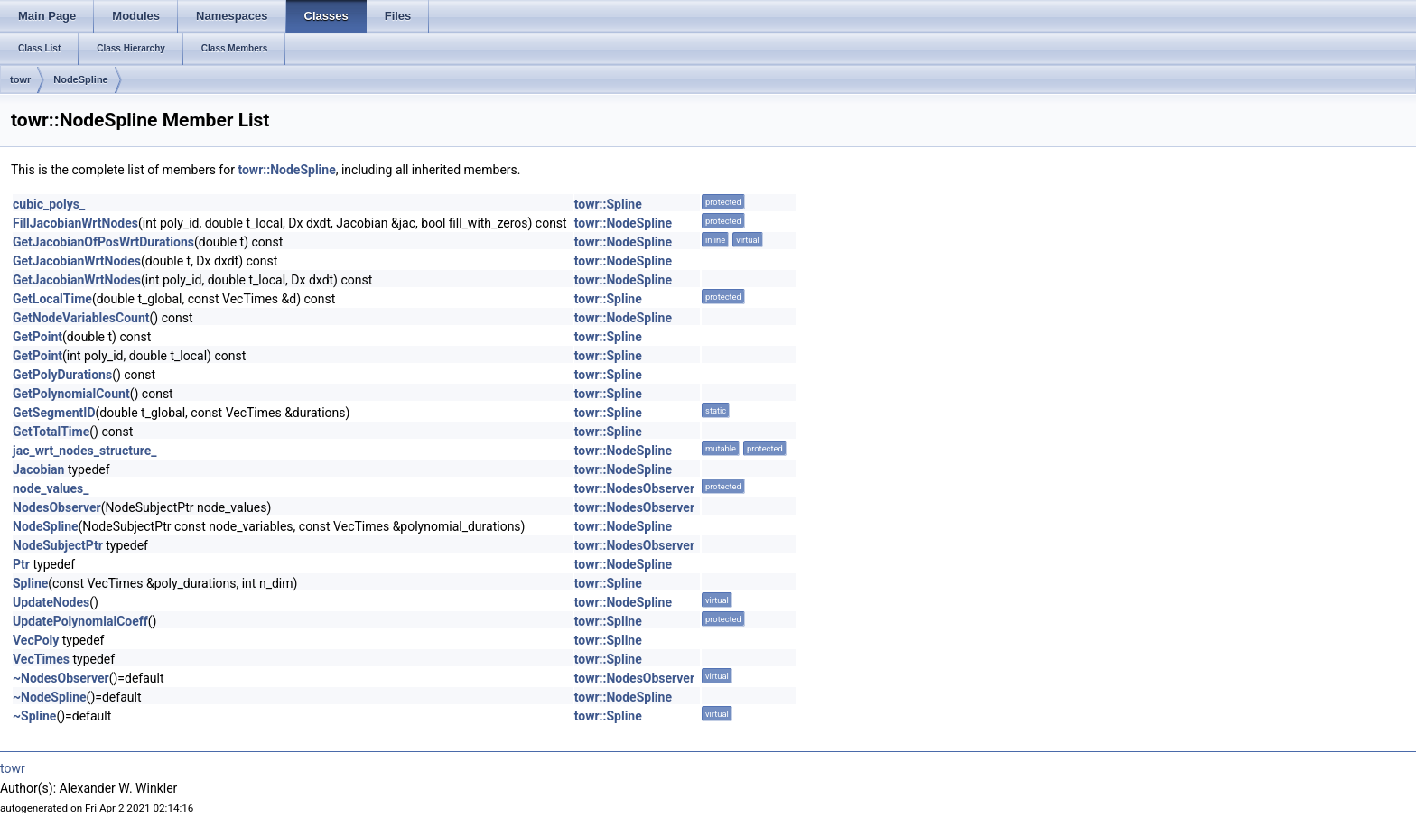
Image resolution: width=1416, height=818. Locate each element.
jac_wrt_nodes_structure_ (85, 450)
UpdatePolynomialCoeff (80, 621)
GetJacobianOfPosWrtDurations (103, 242)
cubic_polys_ (49, 204)
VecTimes (41, 659)
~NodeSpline (50, 697)
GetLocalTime (52, 299)
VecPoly (36, 640)
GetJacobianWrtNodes (77, 261)
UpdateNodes (51, 602)
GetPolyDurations (62, 374)
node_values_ (50, 488)
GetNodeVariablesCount (81, 318)
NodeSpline (80, 79)
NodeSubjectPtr (58, 545)
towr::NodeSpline (286, 170)
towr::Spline (608, 204)
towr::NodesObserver (634, 488)
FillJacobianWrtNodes (75, 223)
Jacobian (38, 469)
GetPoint (37, 337)
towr (20, 79)
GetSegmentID (54, 412)
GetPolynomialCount (71, 393)
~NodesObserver (61, 678)
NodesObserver (57, 507)
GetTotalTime (51, 431)
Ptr (21, 564)
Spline (30, 583)
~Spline (34, 716)
